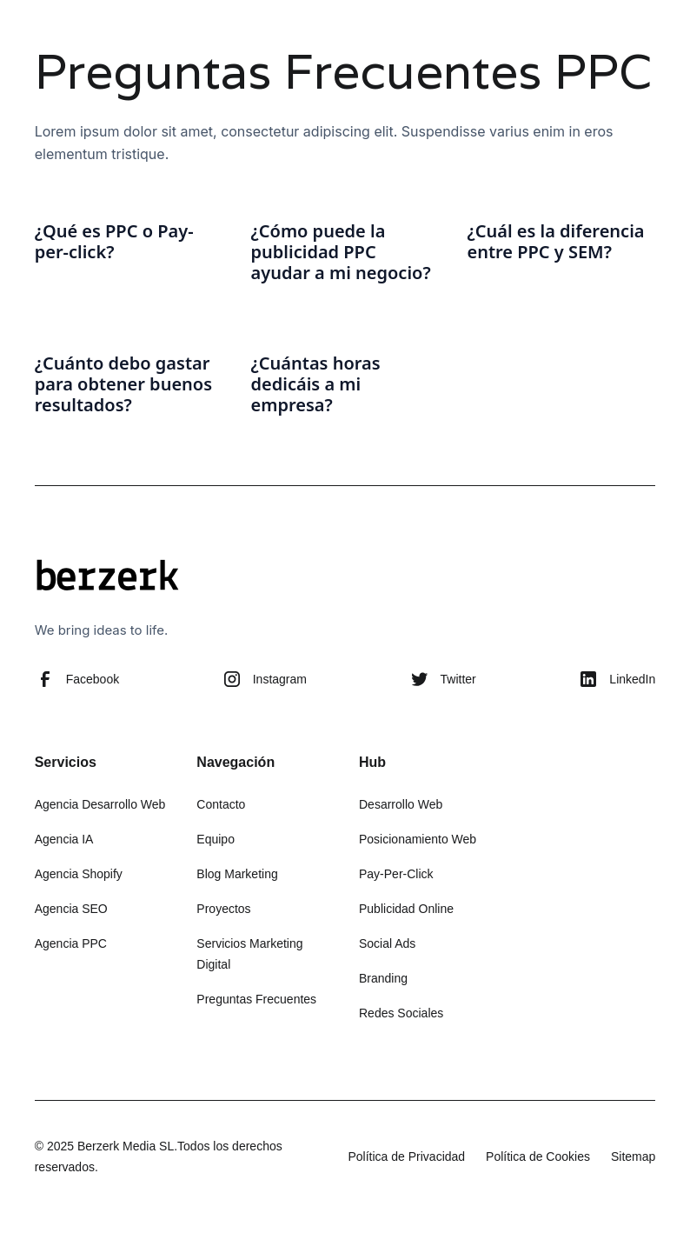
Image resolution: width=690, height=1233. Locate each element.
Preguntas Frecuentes (256, 999)
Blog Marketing (236, 874)
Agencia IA (64, 839)
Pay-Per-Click (396, 874)
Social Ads (387, 943)
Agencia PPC (71, 943)
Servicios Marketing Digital (249, 953)
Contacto (220, 804)
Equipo (215, 839)
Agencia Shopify (79, 874)
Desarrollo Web (400, 804)
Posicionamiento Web (417, 839)
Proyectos (223, 909)
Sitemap (633, 1156)
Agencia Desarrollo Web (100, 804)
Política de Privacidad (406, 1156)
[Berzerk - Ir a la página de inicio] (107, 577)
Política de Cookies (538, 1156)
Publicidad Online (406, 909)
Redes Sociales (401, 1013)
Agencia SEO (71, 909)
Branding (383, 978)
